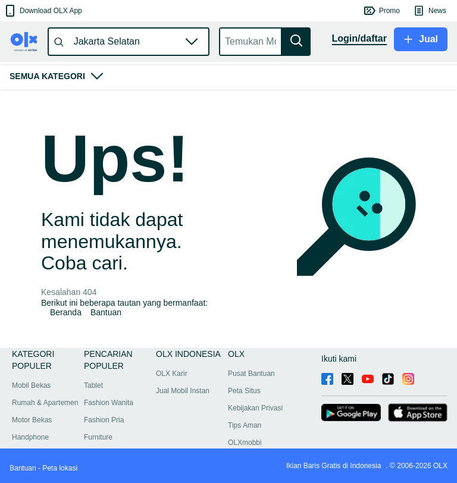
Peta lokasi (59, 468)
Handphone (30, 437)
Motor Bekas (32, 420)
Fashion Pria (104, 420)
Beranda (66, 312)
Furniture (98, 437)
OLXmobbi (245, 442)
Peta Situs (244, 391)
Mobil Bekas (31, 385)
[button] (42, 11)
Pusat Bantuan (251, 373)
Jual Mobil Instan (182, 391)
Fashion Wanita (108, 403)
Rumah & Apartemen (45, 403)
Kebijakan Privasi (255, 408)
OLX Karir (171, 373)
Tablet (93, 385)
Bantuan (105, 312)
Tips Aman (244, 425)
